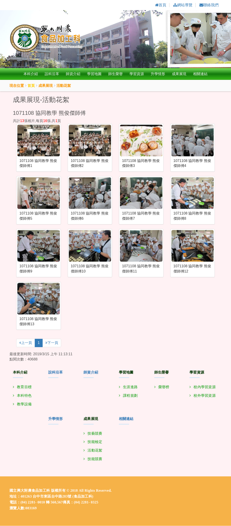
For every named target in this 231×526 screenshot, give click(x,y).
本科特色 (24, 396)
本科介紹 (30, 74)
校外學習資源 (205, 396)
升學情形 (158, 74)
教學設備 (24, 404)
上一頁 (25, 343)
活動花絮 (95, 451)
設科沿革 (52, 74)
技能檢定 (95, 442)
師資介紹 (73, 74)
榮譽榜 (163, 387)
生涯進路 (130, 387)
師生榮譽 (115, 74)
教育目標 (24, 387)
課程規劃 (130, 396)
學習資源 (136, 74)
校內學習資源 (205, 387)
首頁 (31, 85)
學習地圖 (94, 74)
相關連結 (200, 74)
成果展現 (179, 74)
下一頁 (51, 343)
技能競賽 (95, 459)
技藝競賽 (95, 434)
